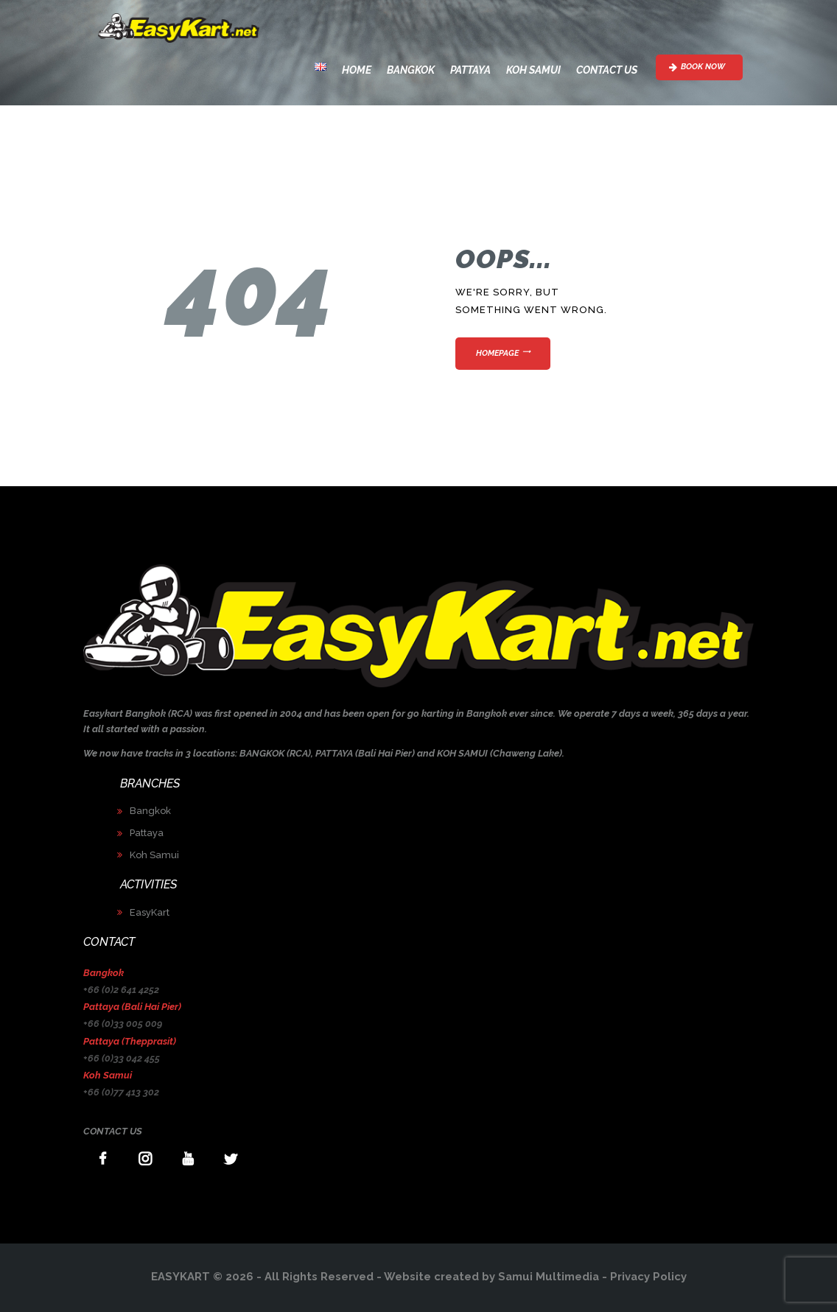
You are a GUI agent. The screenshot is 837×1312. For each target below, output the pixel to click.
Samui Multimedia (548, 1276)
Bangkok (150, 810)
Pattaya (147, 832)
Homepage (497, 353)
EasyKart (149, 912)
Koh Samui (154, 854)
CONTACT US (112, 1131)
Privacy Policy (648, 1276)
